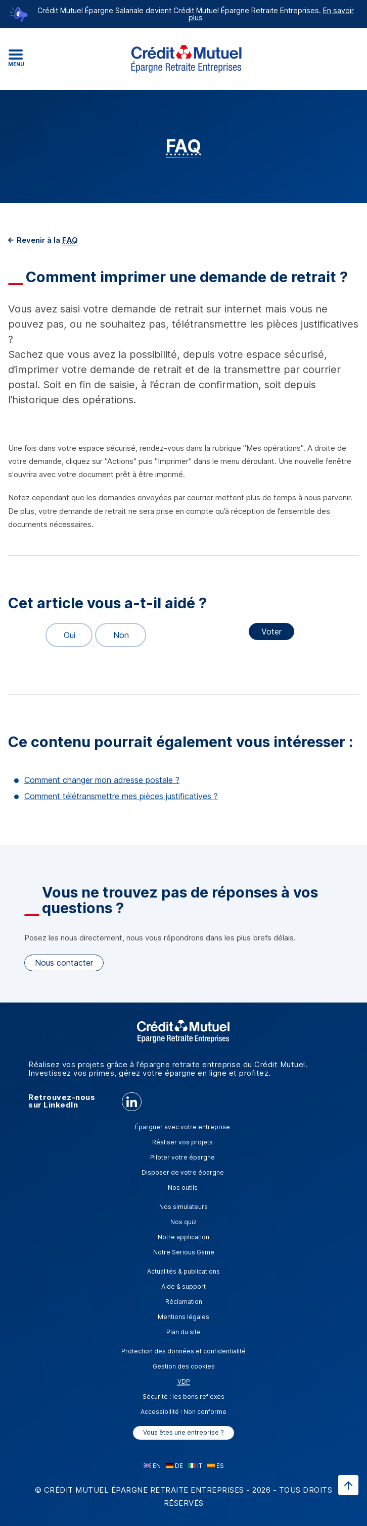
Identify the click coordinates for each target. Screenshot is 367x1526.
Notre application (183, 1237)
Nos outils (183, 1187)
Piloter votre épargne (182, 1157)
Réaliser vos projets (182, 1142)
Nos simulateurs (183, 1207)
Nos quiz (183, 1222)
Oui (65, 635)
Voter (271, 631)
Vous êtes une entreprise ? (183, 1432)
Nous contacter (64, 963)
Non (116, 635)
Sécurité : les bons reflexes (183, 1396)
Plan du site (183, 1332)
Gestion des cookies (184, 1366)
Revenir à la (46, 240)
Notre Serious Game (183, 1252)
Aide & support (183, 1286)
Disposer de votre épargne (183, 1172)
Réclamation (183, 1301)
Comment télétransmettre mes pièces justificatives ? (121, 796)
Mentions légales (183, 1317)
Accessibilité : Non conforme (183, 1411)
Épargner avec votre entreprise (182, 1127)
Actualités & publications (183, 1271)
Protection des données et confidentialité (183, 1351)
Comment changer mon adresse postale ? (101, 780)
